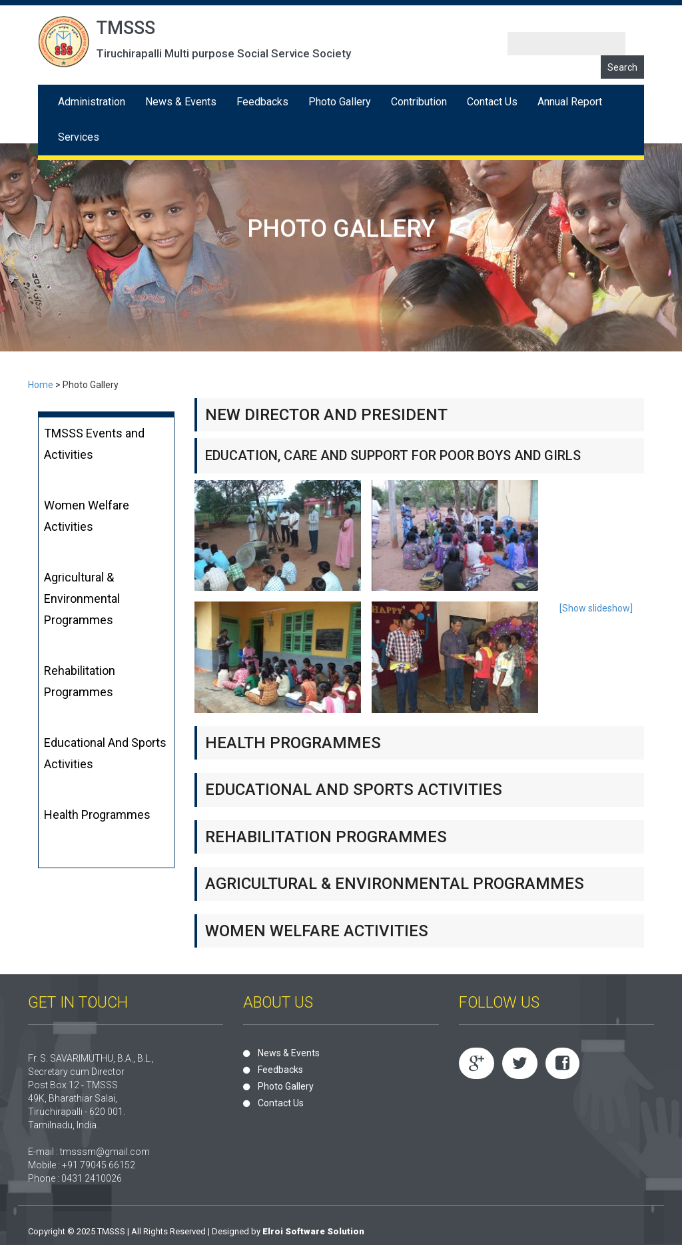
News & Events (180, 101)
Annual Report (569, 101)
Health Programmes (97, 815)
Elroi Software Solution (313, 1231)
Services (78, 137)
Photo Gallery (339, 101)
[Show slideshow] (596, 608)
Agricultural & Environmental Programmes (82, 598)
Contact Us (492, 101)
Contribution (419, 101)
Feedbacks (262, 101)
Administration (91, 101)
